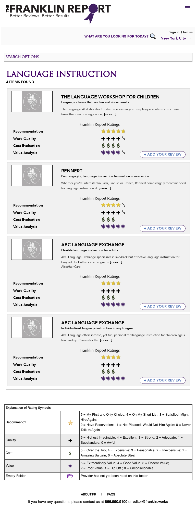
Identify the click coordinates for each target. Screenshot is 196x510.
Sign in (174, 32)
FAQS (111, 494)
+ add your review (162, 154)
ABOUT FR (88, 494)
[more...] (110, 114)
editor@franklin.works (150, 502)
